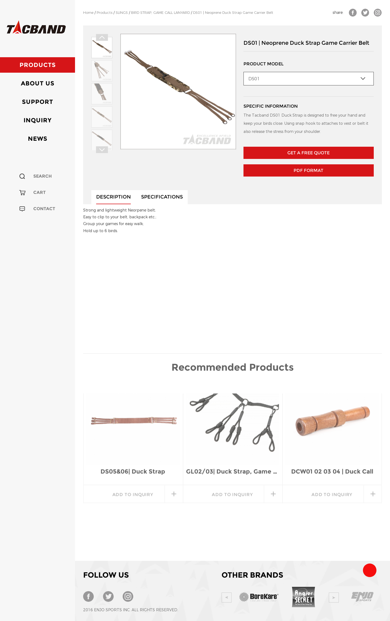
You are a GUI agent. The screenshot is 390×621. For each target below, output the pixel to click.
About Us (37, 83)
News (37, 138)
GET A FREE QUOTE (308, 152)
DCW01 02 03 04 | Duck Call (332, 425)
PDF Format (308, 170)
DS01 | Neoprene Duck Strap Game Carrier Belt (233, 12)
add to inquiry (133, 448)
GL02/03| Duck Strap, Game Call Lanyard (232, 425)
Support (37, 101)
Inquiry (38, 120)
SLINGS (122, 12)
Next (102, 149)
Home (88, 12)
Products (38, 65)
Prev (102, 37)
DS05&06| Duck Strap (132, 425)
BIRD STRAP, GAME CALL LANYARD (160, 12)
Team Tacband (369, 570)
